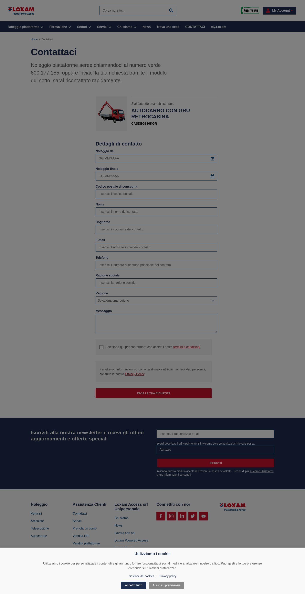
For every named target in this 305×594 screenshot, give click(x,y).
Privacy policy (168, 576)
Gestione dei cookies (141, 576)
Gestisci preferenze (166, 585)
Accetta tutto (133, 585)
